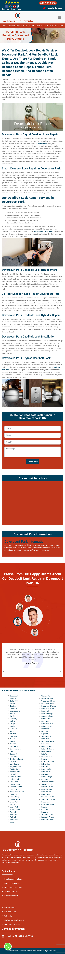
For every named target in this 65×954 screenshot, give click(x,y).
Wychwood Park (47, 698)
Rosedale (13, 812)
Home (4, 26)
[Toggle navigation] (59, 17)
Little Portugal (46, 751)
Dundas (12, 726)
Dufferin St (13, 708)
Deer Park (13, 789)
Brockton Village (47, 714)
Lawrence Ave (15, 711)
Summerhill (14, 819)
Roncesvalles (46, 772)
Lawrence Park (15, 799)
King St (12, 731)
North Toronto (15, 809)
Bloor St (13, 714)
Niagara (44, 759)
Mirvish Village (46, 756)
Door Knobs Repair (11, 896)
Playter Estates (15, 766)
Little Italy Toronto (47, 749)
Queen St (13, 729)
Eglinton (13, 706)
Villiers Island (15, 772)
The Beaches (14, 746)
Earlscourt (45, 729)
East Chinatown (15, 749)
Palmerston (45, 764)
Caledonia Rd (14, 696)
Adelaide (13, 734)
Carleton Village (47, 716)
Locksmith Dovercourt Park (32, 951)
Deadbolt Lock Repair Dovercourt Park (49, 26)
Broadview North (47, 787)
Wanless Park (46, 696)
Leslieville (13, 761)
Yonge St (13, 698)
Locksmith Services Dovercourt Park (21, 26)
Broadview (13, 736)
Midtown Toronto (47, 703)
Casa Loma (14, 782)
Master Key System (11, 883)
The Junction (46, 736)
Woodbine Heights (48, 797)
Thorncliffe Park (47, 814)
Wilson (12, 703)
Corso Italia (45, 719)
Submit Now (33, 461)
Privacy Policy (9, 908)
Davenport (45, 721)
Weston (12, 741)
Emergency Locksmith (12, 924)
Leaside (44, 807)
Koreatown (45, 744)
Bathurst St (14, 701)
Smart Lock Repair (11, 891)
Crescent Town (46, 789)
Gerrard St (13, 754)
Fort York (44, 731)
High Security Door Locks (13, 879)
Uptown (12, 822)
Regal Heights (46, 769)
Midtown (13, 804)
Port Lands (14, 769)
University (13, 719)
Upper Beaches (15, 777)
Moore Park (14, 807)
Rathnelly (13, 817)
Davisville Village (16, 787)
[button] (28, 598)
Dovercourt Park (47, 724)
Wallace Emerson (47, 784)
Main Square (14, 764)
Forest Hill (13, 794)
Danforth (13, 751)
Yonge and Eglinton (48, 701)
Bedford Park (14, 779)
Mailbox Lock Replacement (14, 920)
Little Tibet (45, 754)
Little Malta (45, 739)
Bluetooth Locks (10, 912)
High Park (44, 734)
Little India (13, 756)
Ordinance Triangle (48, 761)
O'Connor (44, 809)
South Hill (13, 814)
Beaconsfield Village (48, 706)
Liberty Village (46, 746)
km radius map (32, 503)
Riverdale (13, 774)
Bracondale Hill (46, 711)
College (12, 724)
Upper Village (14, 797)
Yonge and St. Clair (17, 792)
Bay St (12, 716)
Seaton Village (46, 777)
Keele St (13, 744)
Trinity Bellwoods (47, 782)
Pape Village (45, 794)
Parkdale (44, 766)
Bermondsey (45, 802)
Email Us (10, 936)
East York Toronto (47, 817)
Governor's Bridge (47, 804)
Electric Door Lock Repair (13, 887)
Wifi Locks (8, 916)
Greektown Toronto (16, 759)
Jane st (12, 739)
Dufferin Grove (46, 726)
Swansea (44, 779)
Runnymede (45, 774)
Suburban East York (48, 799)
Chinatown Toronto (48, 819)
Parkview (44, 812)
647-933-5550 (48, 3)
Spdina (12, 721)
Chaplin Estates (15, 784)
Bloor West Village (48, 708)
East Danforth (46, 792)
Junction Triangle (47, 741)
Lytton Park (14, 802)
